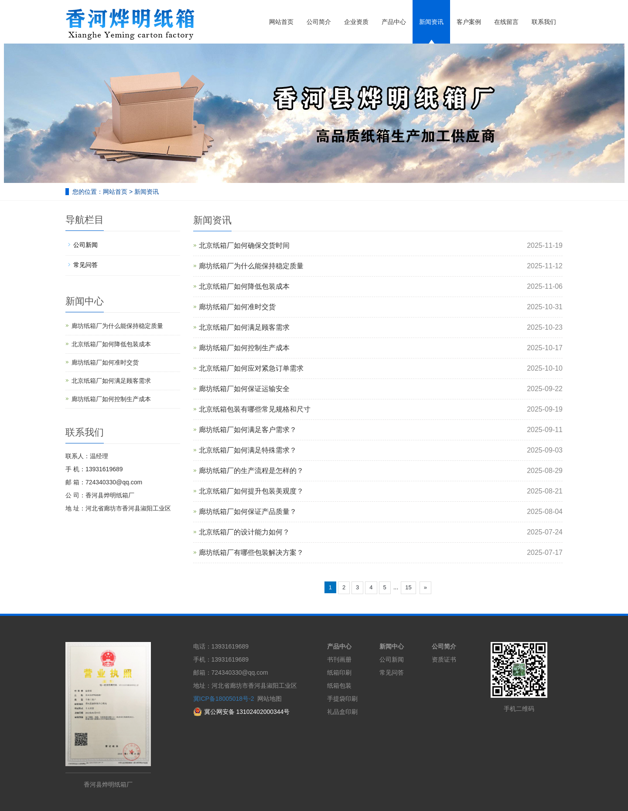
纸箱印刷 (339, 672)
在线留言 (506, 21)
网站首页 (281, 21)
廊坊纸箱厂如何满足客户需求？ (248, 429)
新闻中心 (391, 646)
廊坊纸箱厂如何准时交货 (237, 307)
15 (408, 587)
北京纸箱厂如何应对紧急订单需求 (251, 368)
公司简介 (319, 21)
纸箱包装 (339, 685)
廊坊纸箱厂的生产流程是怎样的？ (251, 470)
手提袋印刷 (342, 698)
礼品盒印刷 (342, 711)
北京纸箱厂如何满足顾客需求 (244, 327)
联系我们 (544, 21)
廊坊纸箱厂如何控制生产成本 (244, 347)
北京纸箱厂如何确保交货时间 (244, 245)
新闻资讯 (431, 21)
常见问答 (85, 264)
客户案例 (469, 21)
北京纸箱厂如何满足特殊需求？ (248, 450)
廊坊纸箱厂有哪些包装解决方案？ (251, 552)
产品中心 (394, 21)
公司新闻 (85, 244)
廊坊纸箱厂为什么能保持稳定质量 (251, 266)
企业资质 (356, 21)
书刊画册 (339, 659)
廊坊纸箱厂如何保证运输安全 (244, 388)
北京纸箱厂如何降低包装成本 (244, 286)
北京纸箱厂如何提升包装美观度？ (251, 491)
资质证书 (444, 659)
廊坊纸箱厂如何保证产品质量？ (248, 511)
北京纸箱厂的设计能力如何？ (244, 532)
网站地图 (269, 698)
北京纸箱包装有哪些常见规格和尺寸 (255, 409)
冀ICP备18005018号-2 (223, 698)
